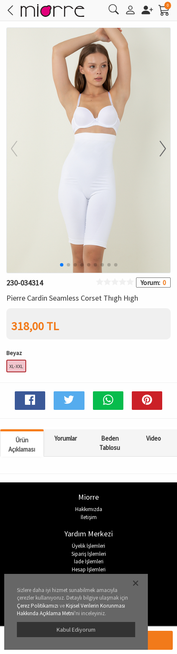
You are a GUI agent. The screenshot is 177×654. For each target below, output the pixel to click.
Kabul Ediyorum (76, 629)
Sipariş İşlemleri (88, 553)
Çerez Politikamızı (37, 605)
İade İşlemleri (88, 561)
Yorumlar (65, 438)
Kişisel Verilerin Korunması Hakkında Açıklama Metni (71, 609)
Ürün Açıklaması (21, 444)
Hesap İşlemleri (89, 569)
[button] (157, 149)
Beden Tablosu (109, 442)
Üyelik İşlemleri (88, 545)
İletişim (89, 517)
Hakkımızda (88, 509)
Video (153, 438)
